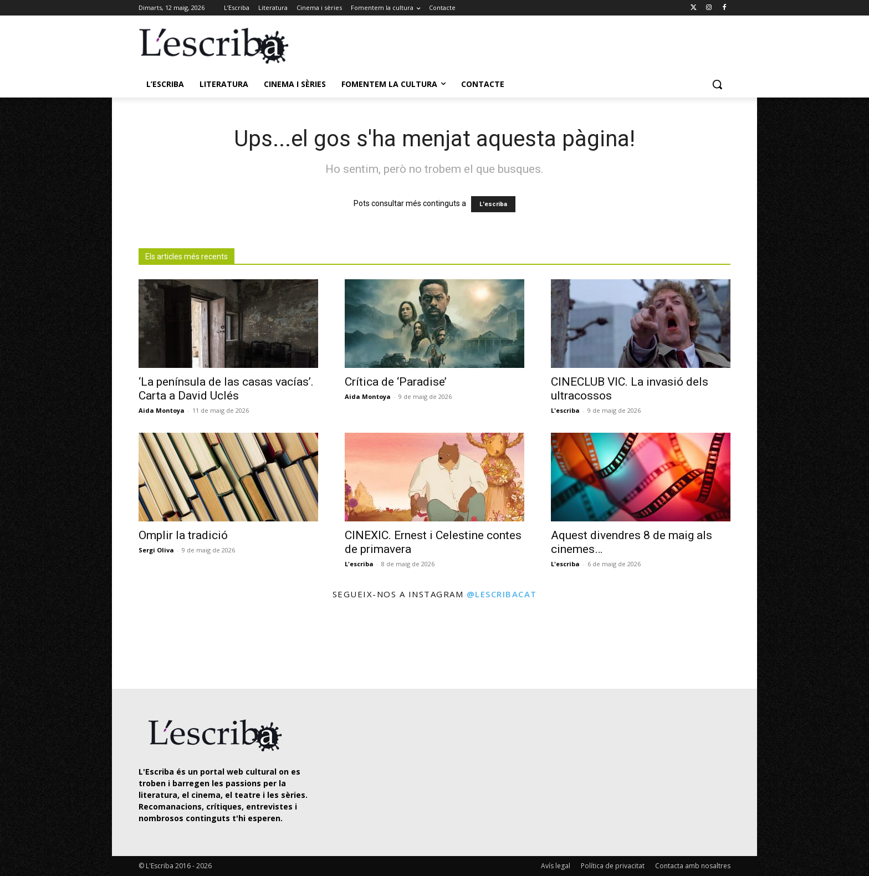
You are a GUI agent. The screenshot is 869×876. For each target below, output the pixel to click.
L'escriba (493, 204)
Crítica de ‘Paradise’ (396, 381)
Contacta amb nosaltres (692, 865)
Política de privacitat (613, 865)
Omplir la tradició (183, 535)
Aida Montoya (162, 410)
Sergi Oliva (156, 550)
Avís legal (555, 865)
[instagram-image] (150, 646)
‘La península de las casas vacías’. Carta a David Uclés (226, 388)
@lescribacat (502, 594)
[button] (717, 84)
